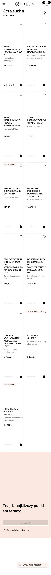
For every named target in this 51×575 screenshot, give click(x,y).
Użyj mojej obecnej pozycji (18, 530)
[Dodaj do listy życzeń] (21, 24)
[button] (42, 4)
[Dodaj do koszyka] (20, 85)
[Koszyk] (47, 4)
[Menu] (4, 4)
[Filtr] (45, 13)
